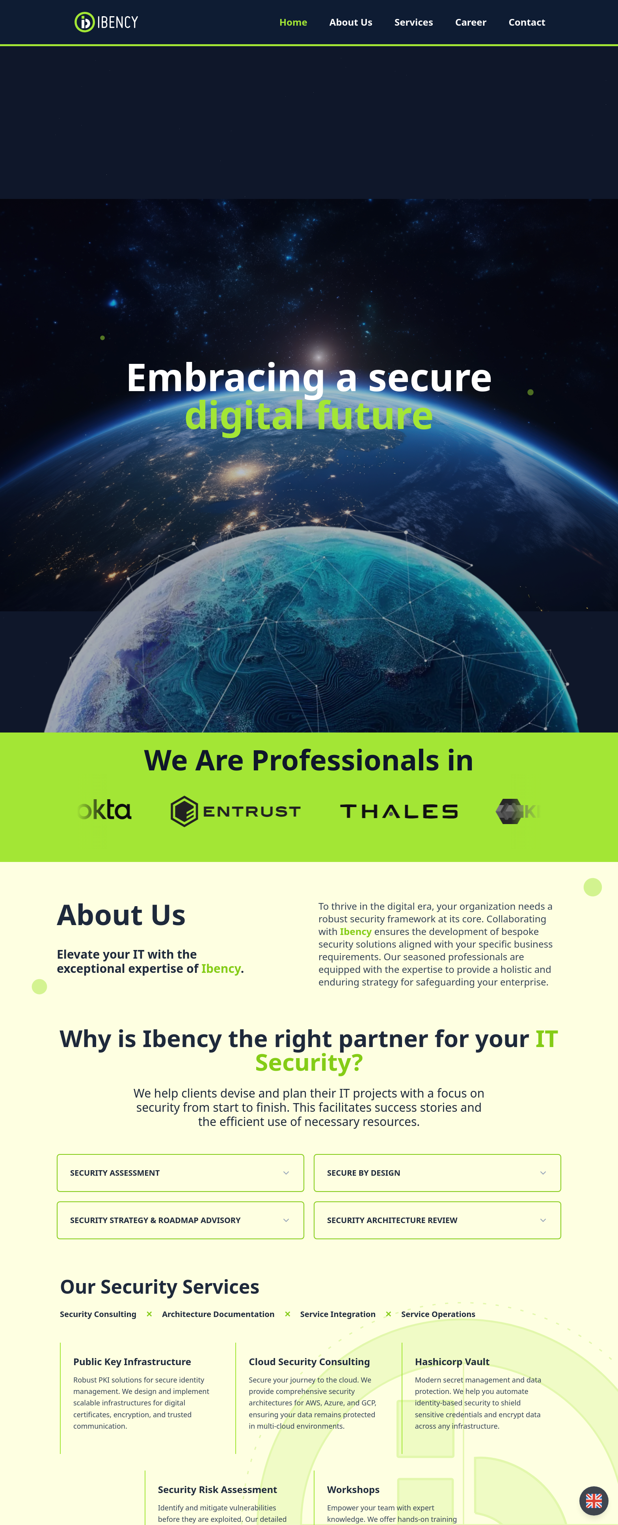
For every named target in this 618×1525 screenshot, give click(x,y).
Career (470, 22)
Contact (526, 22)
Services (414, 22)
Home (293, 22)
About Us (350, 22)
